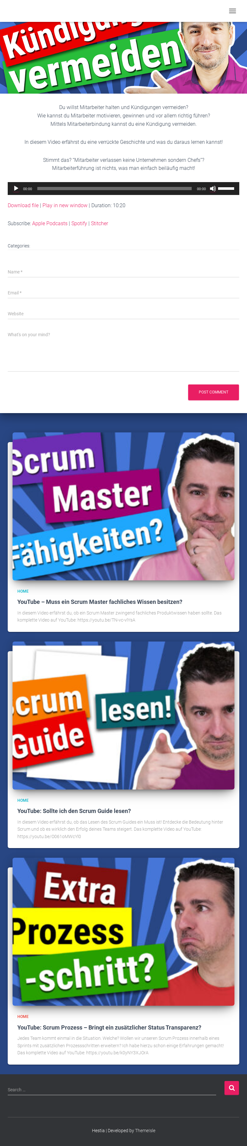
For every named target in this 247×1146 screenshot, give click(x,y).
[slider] (114, 188)
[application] (123, 188)
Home (23, 591)
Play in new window (64, 205)
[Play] (16, 188)
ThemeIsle (145, 1130)
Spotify (79, 223)
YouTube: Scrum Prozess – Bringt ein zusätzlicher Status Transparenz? (109, 1027)
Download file (23, 205)
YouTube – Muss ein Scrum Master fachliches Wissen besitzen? (99, 601)
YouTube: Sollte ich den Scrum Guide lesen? (74, 811)
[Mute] (213, 188)
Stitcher (99, 223)
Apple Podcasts (50, 223)
